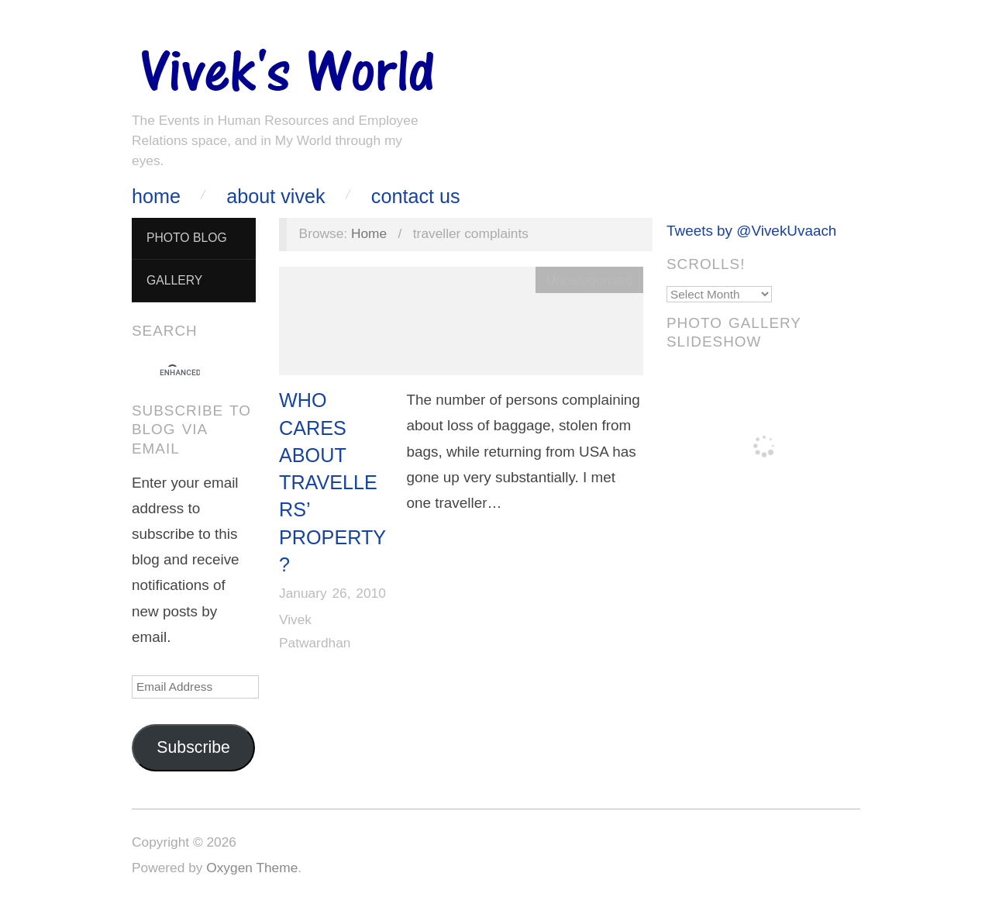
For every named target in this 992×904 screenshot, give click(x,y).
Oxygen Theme (252, 867)
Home (156, 196)
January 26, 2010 (332, 593)
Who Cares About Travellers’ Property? (332, 482)
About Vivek (275, 196)
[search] (180, 373)
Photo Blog (186, 237)
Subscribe (193, 747)
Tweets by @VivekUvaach (751, 231)
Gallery (174, 280)
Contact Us (415, 196)
